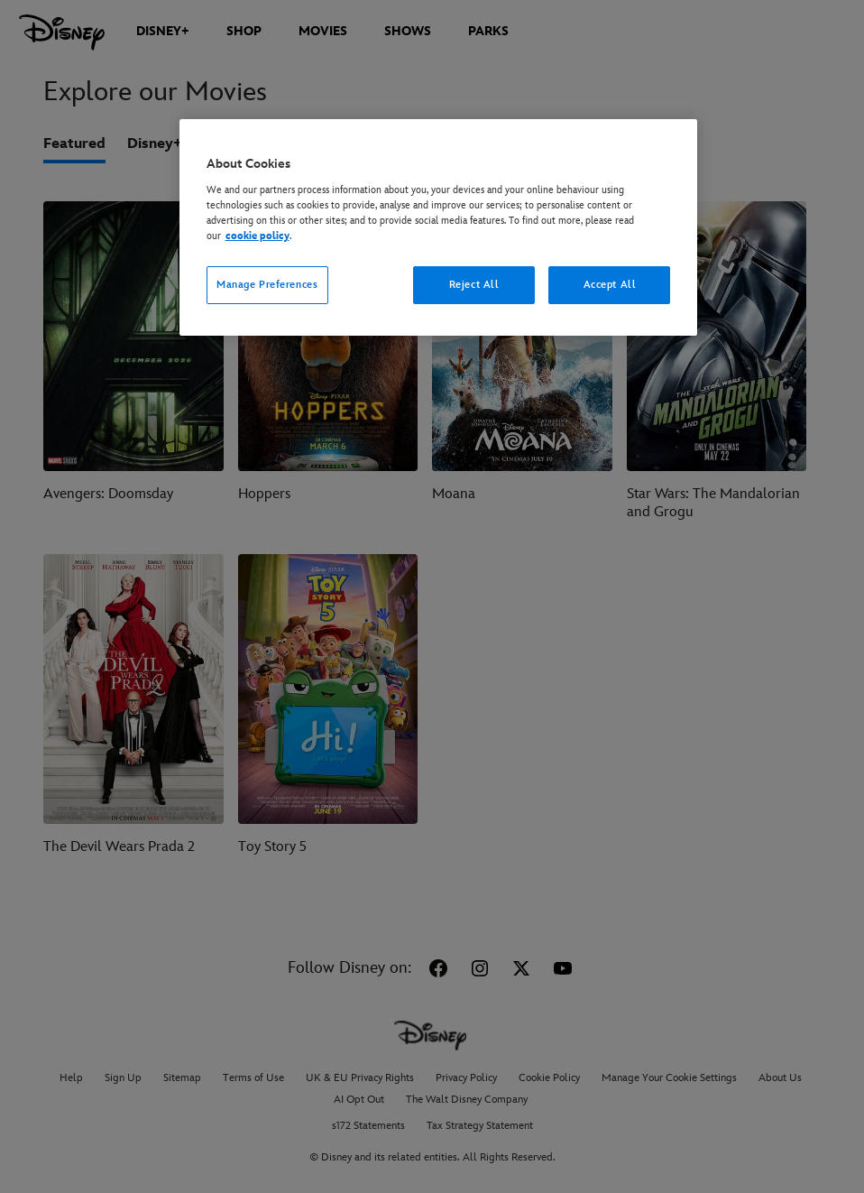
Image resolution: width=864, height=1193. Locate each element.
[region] (438, 227)
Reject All (474, 285)
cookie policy (257, 236)
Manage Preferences (266, 285)
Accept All (610, 285)
